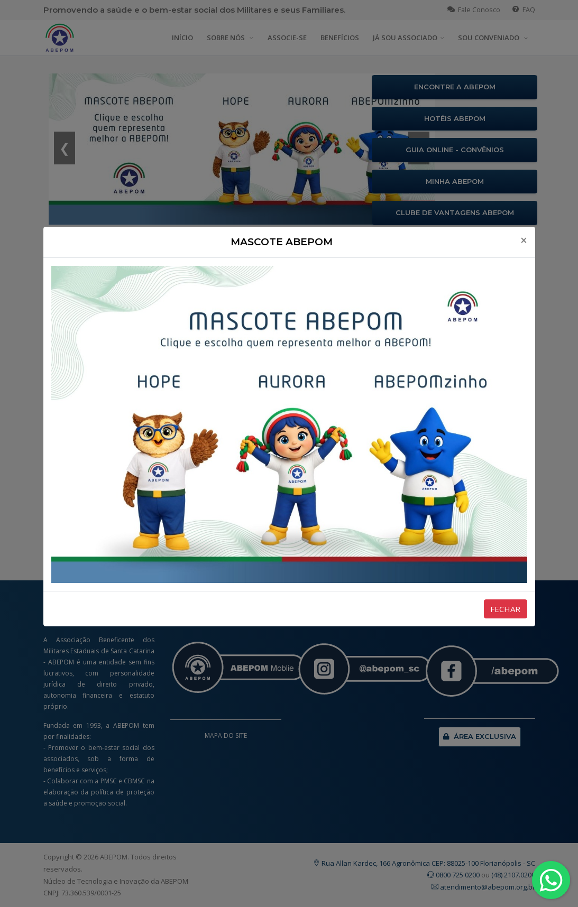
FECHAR (505, 609)
